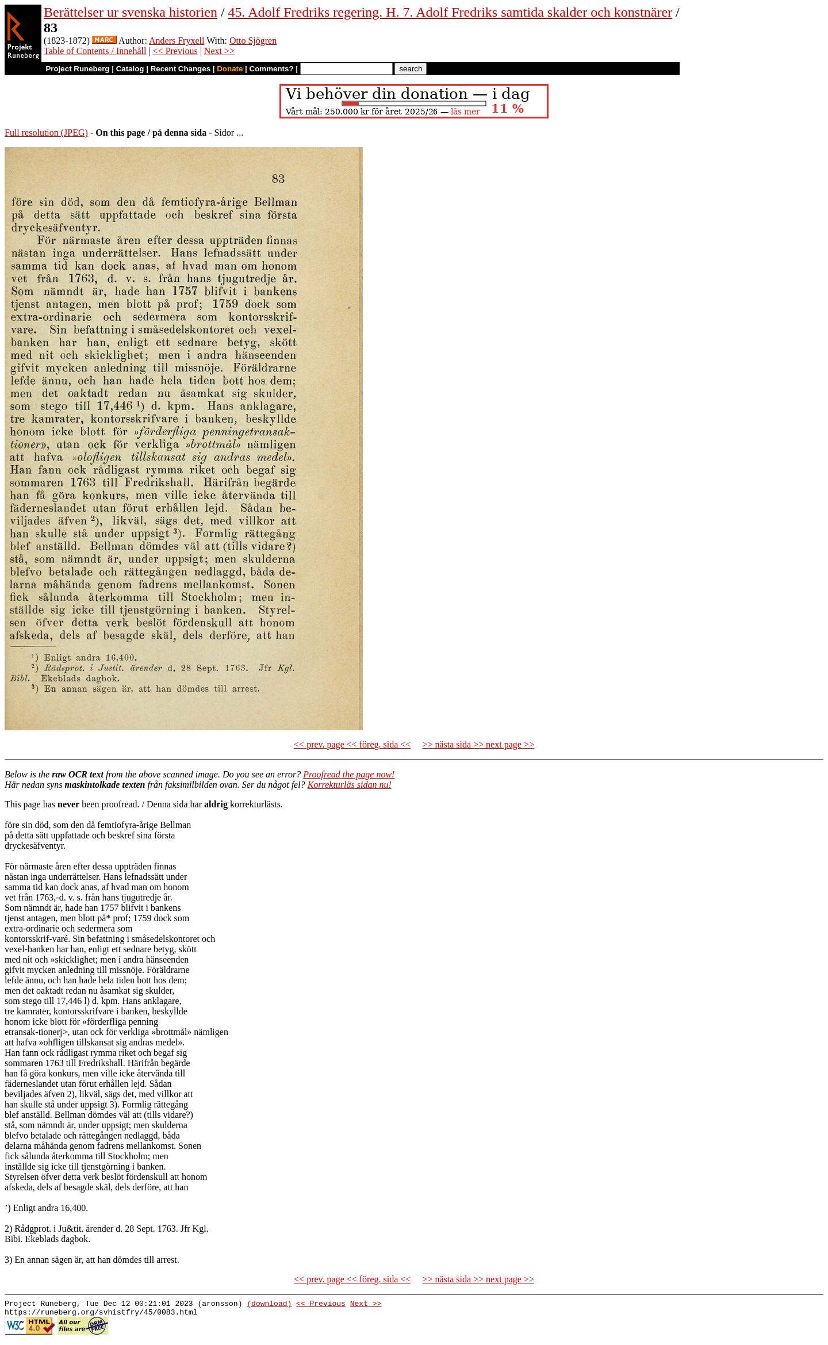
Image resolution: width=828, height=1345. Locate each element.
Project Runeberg (77, 68)
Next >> (219, 51)
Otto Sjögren (253, 40)
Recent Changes (180, 68)
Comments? (272, 68)
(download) (269, 1305)
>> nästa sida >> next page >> (478, 744)
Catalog (130, 68)
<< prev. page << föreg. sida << (352, 744)
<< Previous (175, 51)
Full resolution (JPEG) (46, 132)
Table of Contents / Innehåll (95, 51)
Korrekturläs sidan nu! (350, 785)
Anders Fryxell (176, 40)
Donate (230, 68)
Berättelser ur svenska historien (130, 12)
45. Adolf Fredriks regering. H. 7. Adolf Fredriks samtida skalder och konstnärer (450, 12)
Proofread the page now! (348, 774)
